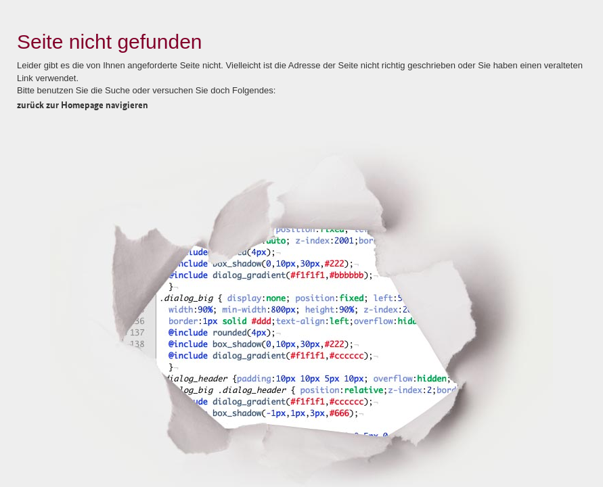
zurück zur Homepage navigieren (82, 104)
